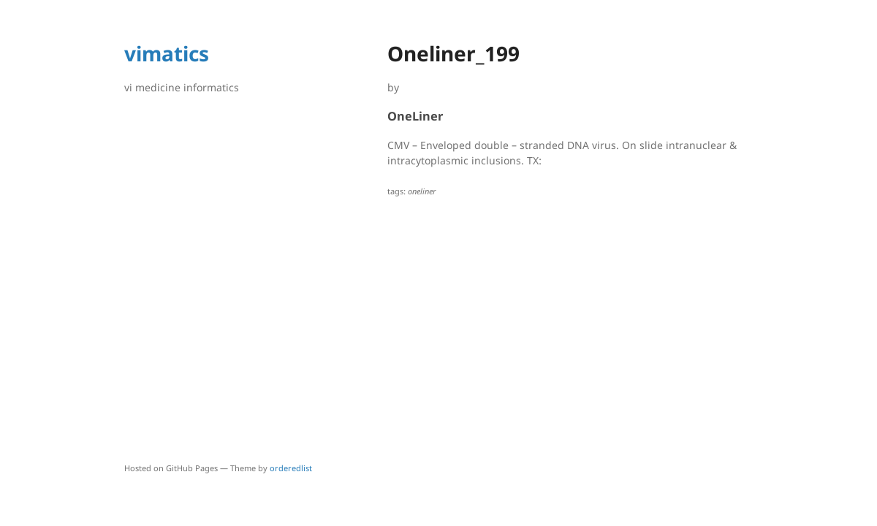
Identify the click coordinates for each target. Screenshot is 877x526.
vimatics (166, 53)
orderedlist (291, 467)
